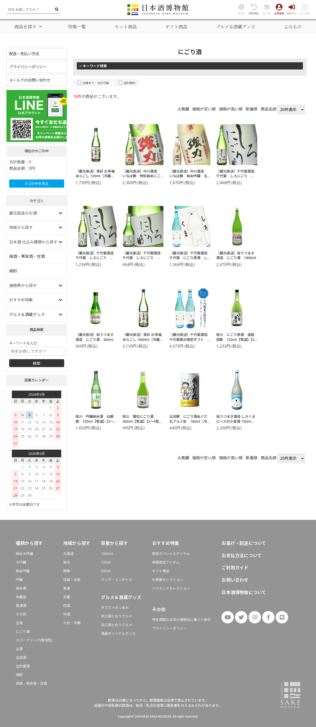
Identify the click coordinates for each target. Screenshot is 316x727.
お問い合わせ (234, 580)
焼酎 (13, 271)
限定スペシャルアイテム (171, 553)
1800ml (107, 553)
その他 (21, 614)
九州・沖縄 (71, 622)
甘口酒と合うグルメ (116, 624)
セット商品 (126, 27)
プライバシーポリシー (28, 66)
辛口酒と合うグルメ (116, 616)
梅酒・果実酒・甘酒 (27, 256)
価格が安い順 (204, 109)
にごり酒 (23, 631)
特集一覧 (77, 27)
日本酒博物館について (243, 592)
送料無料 (130, 83)
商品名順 (268, 109)
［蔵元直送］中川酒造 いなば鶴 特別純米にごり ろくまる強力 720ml (141, 178)
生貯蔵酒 (23, 666)
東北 (66, 562)
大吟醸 (21, 562)
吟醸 (19, 579)
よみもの (293, 27)
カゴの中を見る (36, 183)
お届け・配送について (243, 543)
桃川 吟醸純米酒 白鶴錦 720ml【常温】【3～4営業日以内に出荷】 (96, 421)
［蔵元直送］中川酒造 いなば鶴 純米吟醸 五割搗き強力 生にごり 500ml (188, 178)
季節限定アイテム (165, 562)
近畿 (66, 597)
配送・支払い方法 (24, 53)
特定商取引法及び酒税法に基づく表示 (181, 619)
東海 (66, 588)
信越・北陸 (71, 579)
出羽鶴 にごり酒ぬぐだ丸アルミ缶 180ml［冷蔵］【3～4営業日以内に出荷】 (189, 423)
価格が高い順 (231, 109)
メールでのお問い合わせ (29, 80)
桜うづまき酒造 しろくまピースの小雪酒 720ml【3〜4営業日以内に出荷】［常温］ (236, 423)
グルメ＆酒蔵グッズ (235, 27)
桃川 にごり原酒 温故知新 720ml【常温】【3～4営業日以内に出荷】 (235, 339)
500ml (106, 571)
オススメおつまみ (115, 607)
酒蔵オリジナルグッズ (118, 633)
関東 (66, 571)
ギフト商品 (176, 27)
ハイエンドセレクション (171, 588)
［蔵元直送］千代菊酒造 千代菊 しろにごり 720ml (96, 258)
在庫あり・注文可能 (95, 83)
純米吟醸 (23, 571)
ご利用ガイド (234, 568)
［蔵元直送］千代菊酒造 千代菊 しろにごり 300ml (143, 258)
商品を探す (25, 27)
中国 (66, 614)
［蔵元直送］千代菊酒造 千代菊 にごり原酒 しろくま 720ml (190, 258)
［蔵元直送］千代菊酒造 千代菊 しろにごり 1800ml (237, 176)
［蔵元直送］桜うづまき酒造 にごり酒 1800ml (236, 255)
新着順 (251, 109)
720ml (106, 562)
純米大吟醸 (24, 553)
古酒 (19, 622)
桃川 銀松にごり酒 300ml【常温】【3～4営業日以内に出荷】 (142, 421)
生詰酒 (21, 657)
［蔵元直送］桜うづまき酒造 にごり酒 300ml (95, 337)
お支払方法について (241, 555)
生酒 (19, 648)
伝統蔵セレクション (167, 579)
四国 (66, 605)
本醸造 (21, 597)
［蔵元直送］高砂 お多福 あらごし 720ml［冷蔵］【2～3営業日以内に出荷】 (97, 176)
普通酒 (21, 605)
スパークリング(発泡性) (34, 640)
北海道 (68, 553)
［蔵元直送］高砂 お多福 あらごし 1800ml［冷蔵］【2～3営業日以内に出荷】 (143, 339)
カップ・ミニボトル (116, 579)
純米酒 (21, 588)
